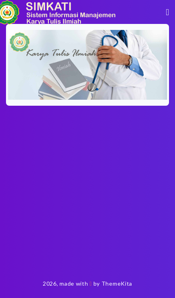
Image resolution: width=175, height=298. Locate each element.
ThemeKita (116, 283)
